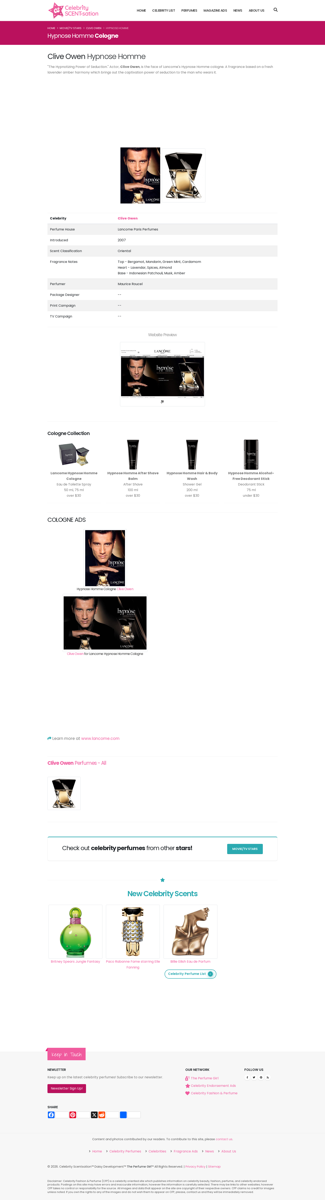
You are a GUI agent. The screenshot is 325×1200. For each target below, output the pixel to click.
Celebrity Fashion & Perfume (214, 1093)
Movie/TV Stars (70, 28)
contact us (224, 1139)
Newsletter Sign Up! (67, 1088)
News (237, 10)
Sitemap (214, 1166)
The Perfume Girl (204, 1078)
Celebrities (157, 1151)
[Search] (276, 10)
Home (141, 10)
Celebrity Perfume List (190, 974)
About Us (256, 10)
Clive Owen (93, 28)
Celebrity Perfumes (125, 1151)
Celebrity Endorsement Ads (213, 1085)
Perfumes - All (76, 763)
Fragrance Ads (185, 1151)
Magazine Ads (215, 10)
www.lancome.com (100, 738)
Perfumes (189, 10)
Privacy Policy (195, 1166)
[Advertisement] (162, 109)
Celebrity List (163, 10)
